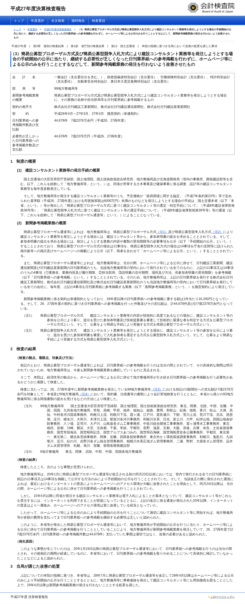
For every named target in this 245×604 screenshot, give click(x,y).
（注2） (217, 232)
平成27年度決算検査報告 (58, 29)
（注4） (84, 394)
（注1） (162, 232)
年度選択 (32, 29)
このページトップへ (222, 596)
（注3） (157, 389)
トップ (17, 29)
